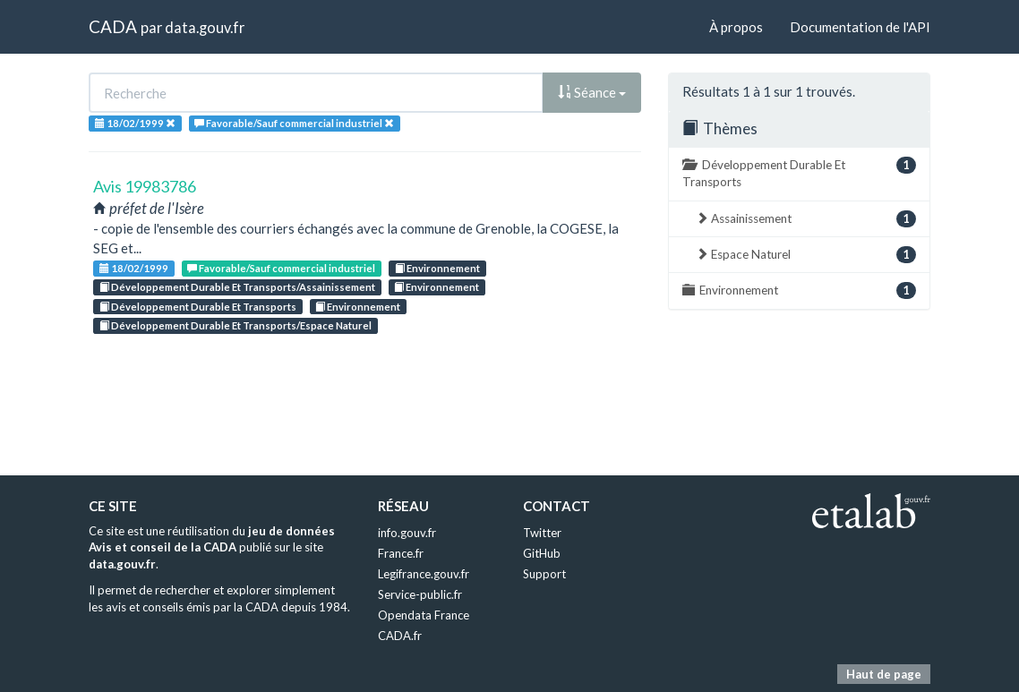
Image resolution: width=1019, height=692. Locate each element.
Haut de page (883, 674)
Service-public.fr (420, 594)
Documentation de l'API (860, 27)
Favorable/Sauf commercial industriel (281, 268)
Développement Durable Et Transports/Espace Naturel (235, 325)
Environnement (437, 268)
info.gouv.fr (407, 532)
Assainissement (806, 218)
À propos (736, 27)
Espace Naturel (806, 254)
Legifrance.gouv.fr (423, 574)
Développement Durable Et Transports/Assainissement (237, 287)
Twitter (542, 532)
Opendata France (423, 615)
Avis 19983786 (144, 186)
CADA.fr (400, 635)
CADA (113, 26)
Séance (592, 92)
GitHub (542, 553)
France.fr (401, 553)
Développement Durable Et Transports (197, 306)
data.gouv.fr (204, 27)
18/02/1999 (133, 268)
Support (544, 574)
